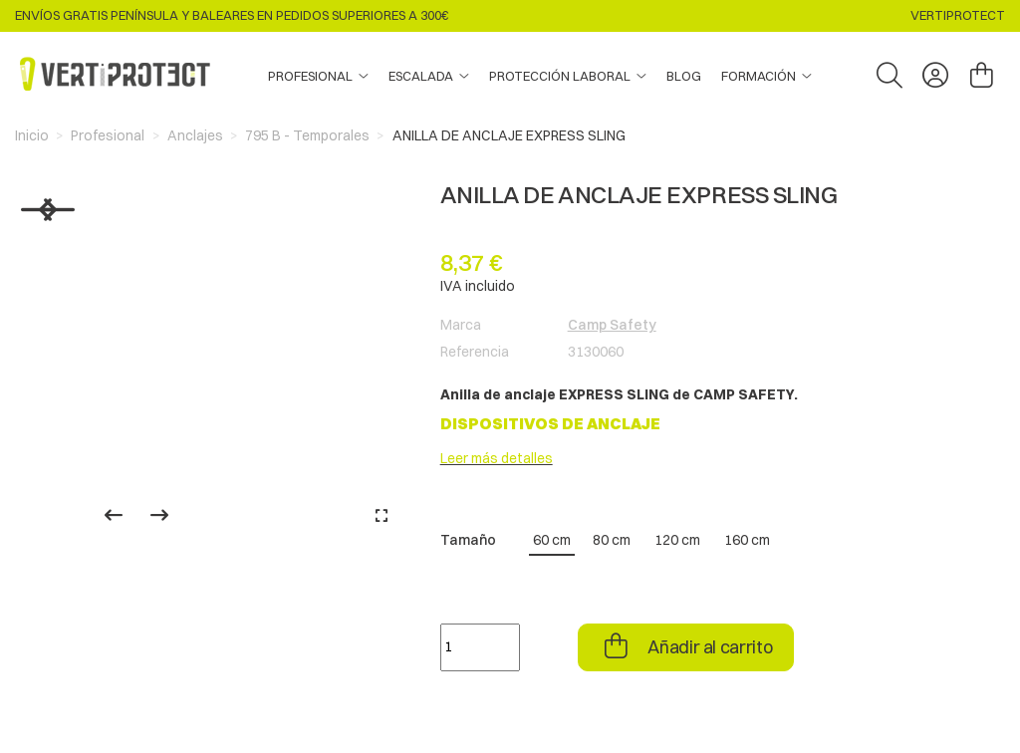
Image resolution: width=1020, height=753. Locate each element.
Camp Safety (612, 325)
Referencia (474, 352)
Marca (460, 325)
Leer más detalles (496, 458)
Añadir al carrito (709, 646)
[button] (766, 77)
